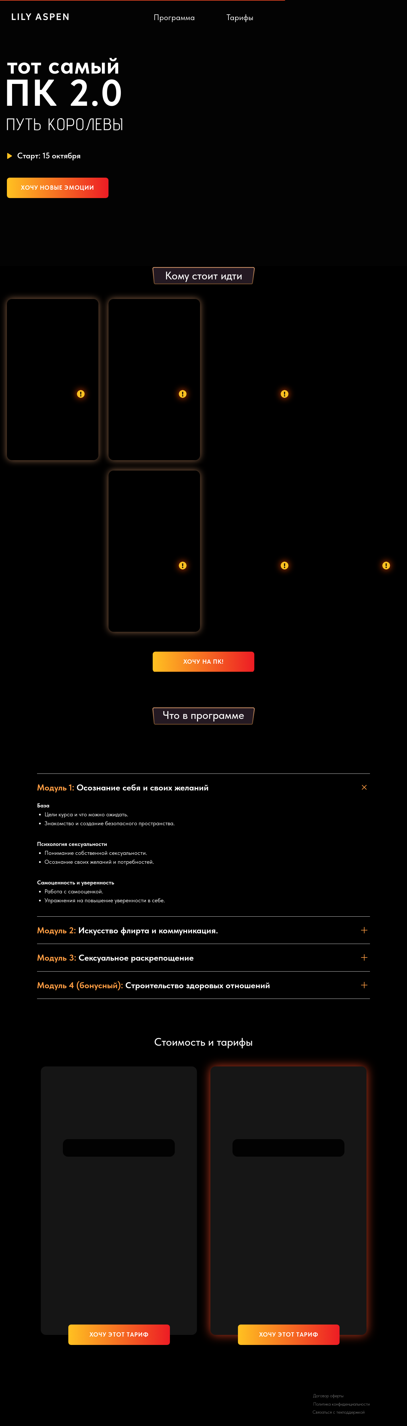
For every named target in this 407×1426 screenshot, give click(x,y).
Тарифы (239, 17)
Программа (174, 17)
